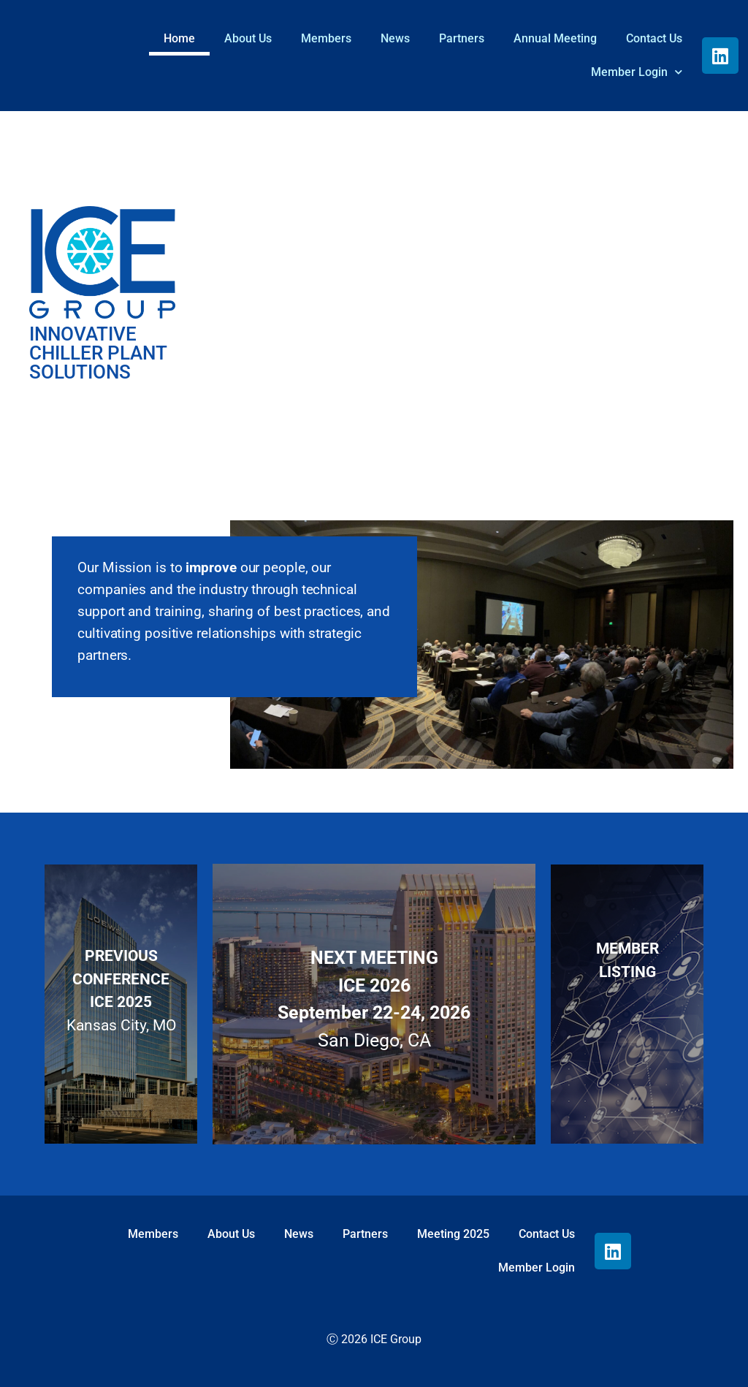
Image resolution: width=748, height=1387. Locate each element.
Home (179, 38)
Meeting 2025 (453, 1234)
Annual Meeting (555, 38)
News (395, 38)
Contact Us (654, 38)
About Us (248, 38)
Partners (461, 38)
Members (326, 38)
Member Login (636, 72)
